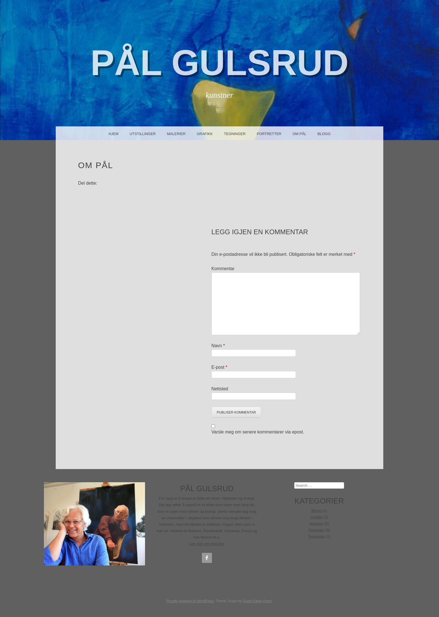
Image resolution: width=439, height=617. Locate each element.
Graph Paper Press (257, 601)
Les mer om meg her (206, 544)
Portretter (269, 134)
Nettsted (219, 388)
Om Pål (299, 134)
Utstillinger (143, 134)
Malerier (176, 134)
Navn (218, 345)
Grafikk (205, 134)
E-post (219, 367)
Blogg (323, 134)
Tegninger (235, 134)
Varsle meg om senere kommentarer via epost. (257, 432)
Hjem (113, 134)
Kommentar (223, 268)
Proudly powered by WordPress (190, 601)
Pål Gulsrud (219, 63)
